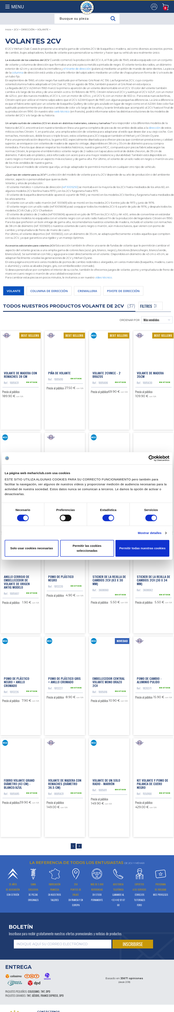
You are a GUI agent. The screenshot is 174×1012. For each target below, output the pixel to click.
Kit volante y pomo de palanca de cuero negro (152, 782)
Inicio (8, 29)
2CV (16, 29)
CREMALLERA (87, 291)
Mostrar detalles (150, 533)
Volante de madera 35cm (150, 374)
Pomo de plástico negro (61, 577)
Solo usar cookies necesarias (31, 548)
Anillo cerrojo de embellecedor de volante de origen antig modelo (17, 581)
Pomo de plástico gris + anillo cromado (64, 678)
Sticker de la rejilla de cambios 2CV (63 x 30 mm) (109, 579)
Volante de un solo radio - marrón (106, 780)
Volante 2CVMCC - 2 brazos (106, 374)
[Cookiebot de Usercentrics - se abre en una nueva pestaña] (151, 458)
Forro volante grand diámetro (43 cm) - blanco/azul (19, 782)
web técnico (62, 111)
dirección (154, 127)
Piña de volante (59, 372)
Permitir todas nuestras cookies (142, 548)
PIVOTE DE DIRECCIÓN (123, 291)
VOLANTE (43, 29)
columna (17, 72)
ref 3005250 (70, 187)
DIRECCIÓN (28, 29)
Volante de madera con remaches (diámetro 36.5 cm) (64, 782)
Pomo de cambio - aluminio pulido (149, 678)
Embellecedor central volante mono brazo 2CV (108, 680)
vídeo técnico (103, 277)
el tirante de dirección (77, 68)
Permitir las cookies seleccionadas (87, 548)
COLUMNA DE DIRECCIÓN (49, 291)
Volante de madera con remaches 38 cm (20, 374)
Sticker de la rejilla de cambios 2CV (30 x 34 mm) (153, 579)
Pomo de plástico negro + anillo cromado (16, 680)
